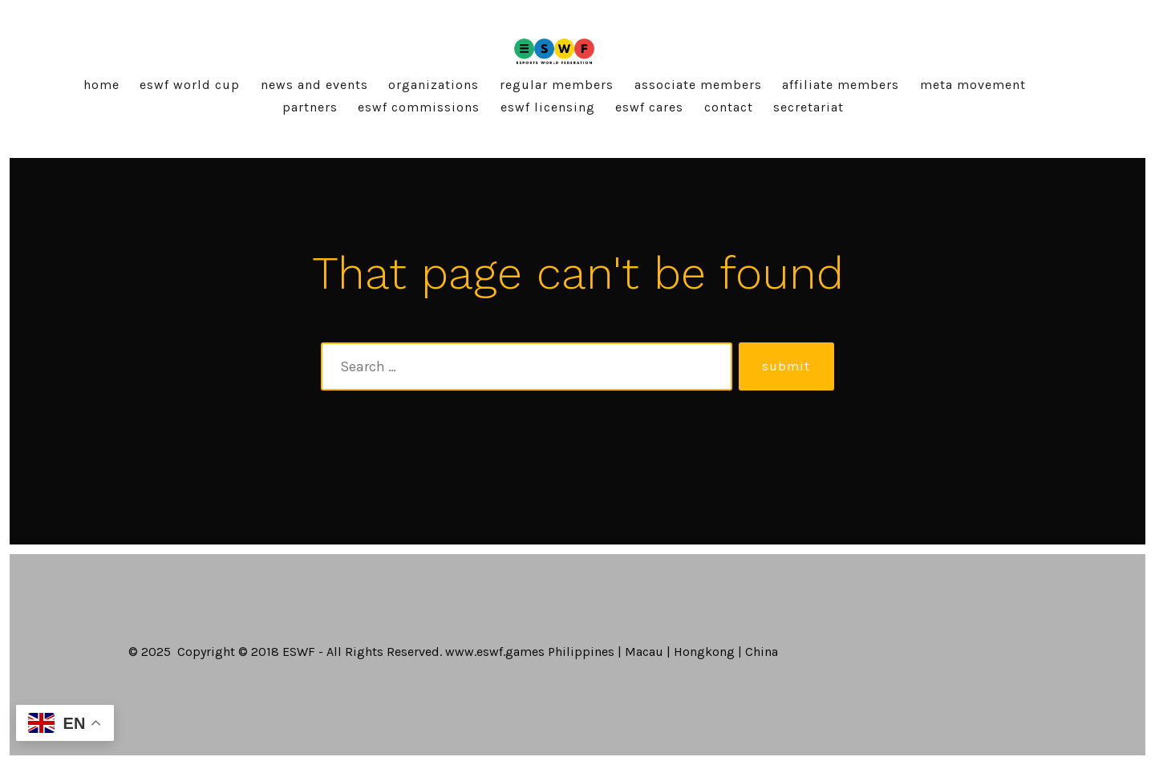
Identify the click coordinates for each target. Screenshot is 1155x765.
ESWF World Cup (190, 84)
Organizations (433, 84)
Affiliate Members (840, 84)
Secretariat (808, 107)
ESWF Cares (649, 107)
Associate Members (698, 84)
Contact (728, 107)
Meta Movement (973, 84)
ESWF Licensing (547, 107)
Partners (310, 107)
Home (101, 84)
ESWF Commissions (419, 107)
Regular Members (557, 84)
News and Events (314, 84)
